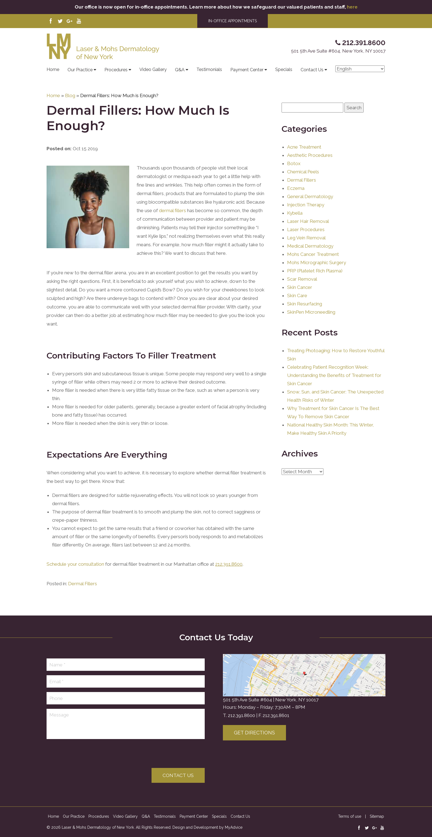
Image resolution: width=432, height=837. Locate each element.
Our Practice (82, 69)
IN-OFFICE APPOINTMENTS (232, 21)
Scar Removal (302, 288)
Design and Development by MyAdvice (207, 827)
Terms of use (349, 816)
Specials (283, 69)
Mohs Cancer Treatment (313, 263)
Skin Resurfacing (304, 313)
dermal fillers (172, 222)
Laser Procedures (306, 238)
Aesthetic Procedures (310, 164)
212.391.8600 (241, 715)
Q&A (181, 69)
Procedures (117, 69)
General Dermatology (310, 205)
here (352, 7)
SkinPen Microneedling (311, 321)
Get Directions (254, 732)
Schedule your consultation (75, 576)
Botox (294, 172)
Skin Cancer (299, 296)
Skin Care (297, 304)
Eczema (295, 197)
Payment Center (248, 69)
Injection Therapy (305, 214)
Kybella (295, 222)
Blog (70, 95)
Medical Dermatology (310, 255)
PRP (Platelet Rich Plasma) (314, 280)
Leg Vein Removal (306, 247)
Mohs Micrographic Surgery (316, 271)
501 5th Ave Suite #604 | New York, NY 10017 (270, 699)
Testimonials (209, 69)
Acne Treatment (304, 156)
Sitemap (377, 816)
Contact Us (314, 69)
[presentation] (88, 754)
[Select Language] (360, 68)
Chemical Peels (303, 181)
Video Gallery (153, 69)
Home (53, 69)
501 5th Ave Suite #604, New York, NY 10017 (338, 51)
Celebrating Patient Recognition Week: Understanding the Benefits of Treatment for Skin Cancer (334, 384)
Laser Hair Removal (308, 230)
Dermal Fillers (82, 595)
